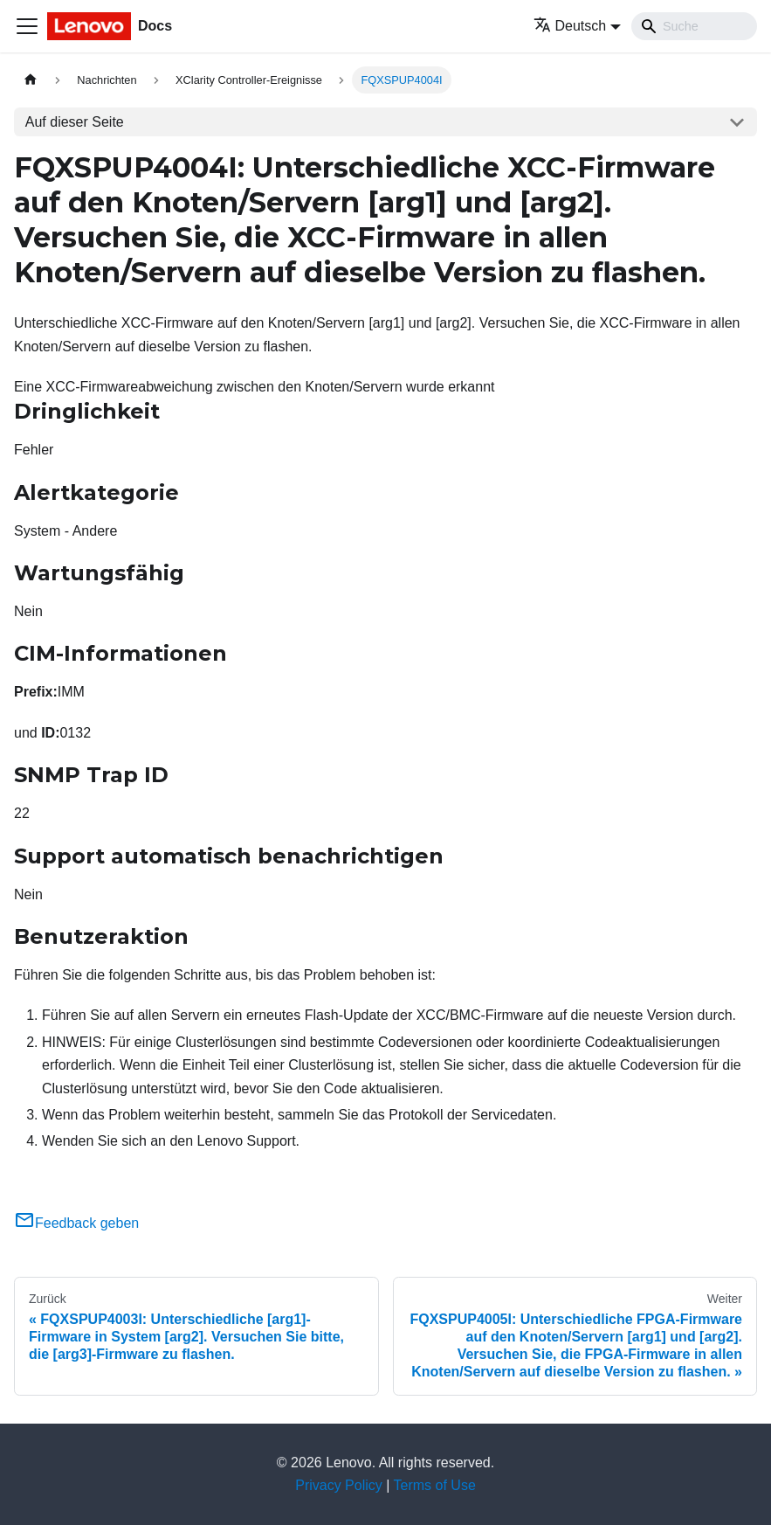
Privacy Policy (338, 1485)
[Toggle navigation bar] (27, 26)
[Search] (694, 26)
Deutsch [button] (570, 25)
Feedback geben (76, 1223)
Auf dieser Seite (74, 121)
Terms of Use (435, 1485)
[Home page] (30, 80)
